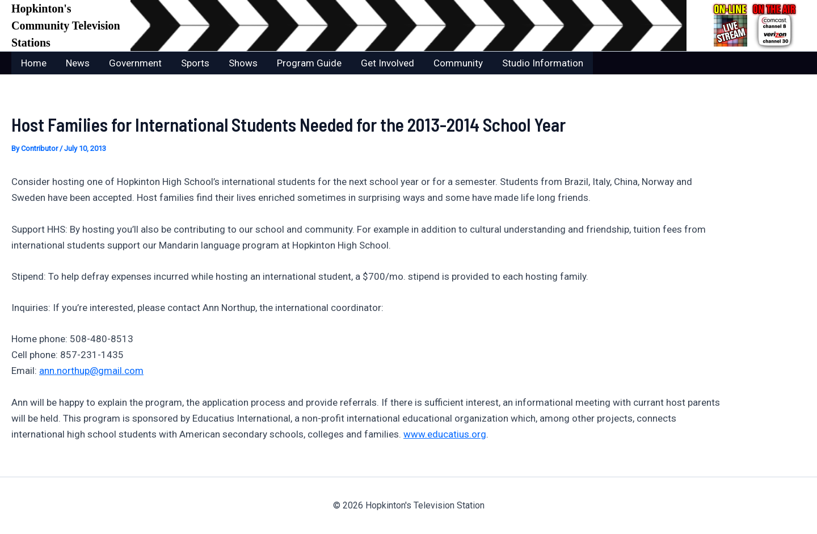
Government (135, 63)
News (78, 63)
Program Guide (309, 63)
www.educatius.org (444, 434)
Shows (243, 63)
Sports (195, 63)
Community (458, 63)
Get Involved (387, 63)
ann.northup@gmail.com (91, 370)
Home (34, 63)
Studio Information (542, 63)
